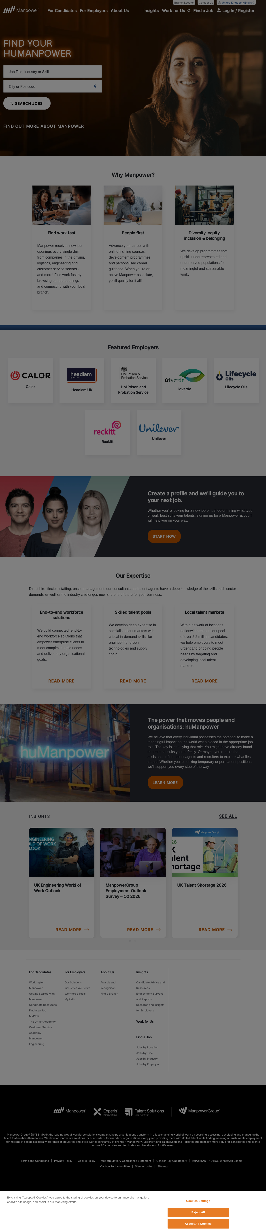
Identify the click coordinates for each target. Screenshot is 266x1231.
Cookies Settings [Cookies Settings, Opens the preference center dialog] (198, 1221)
